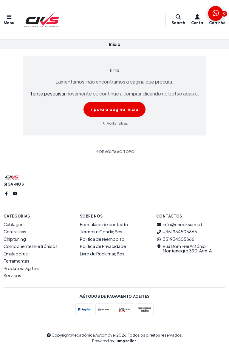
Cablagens (15, 224)
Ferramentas (16, 261)
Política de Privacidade (103, 246)
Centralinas (15, 231)
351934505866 (175, 239)
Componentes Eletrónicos (31, 246)
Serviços (12, 275)
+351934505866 (176, 231)
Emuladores (16, 254)
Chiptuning (15, 239)
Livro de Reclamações (102, 254)
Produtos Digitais (21, 268)
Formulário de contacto (104, 224)
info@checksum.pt (179, 224)
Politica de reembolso (102, 239)
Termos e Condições (101, 231)
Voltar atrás (114, 123)
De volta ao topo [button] (114, 152)
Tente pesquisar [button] (48, 93)
